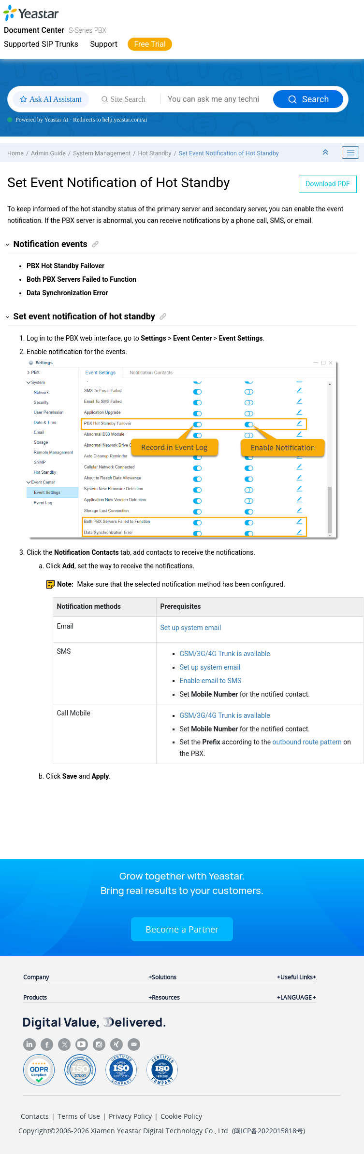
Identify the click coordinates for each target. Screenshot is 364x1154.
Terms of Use (79, 1116)
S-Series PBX (87, 30)
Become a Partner (182, 929)
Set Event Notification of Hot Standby (229, 153)
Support (103, 44)
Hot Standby (154, 153)
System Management (102, 153)
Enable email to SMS (211, 681)
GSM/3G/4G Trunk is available (225, 654)
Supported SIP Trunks (41, 44)
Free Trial (149, 44)
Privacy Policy (130, 1116)
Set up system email (190, 628)
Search (308, 99)
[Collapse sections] (326, 153)
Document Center (34, 30)
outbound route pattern (307, 742)
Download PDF (328, 184)
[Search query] (217, 99)
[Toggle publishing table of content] (350, 152)
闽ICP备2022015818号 (268, 1130)
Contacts (35, 1116)
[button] (8, 244)
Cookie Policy (181, 1116)
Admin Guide (48, 153)
